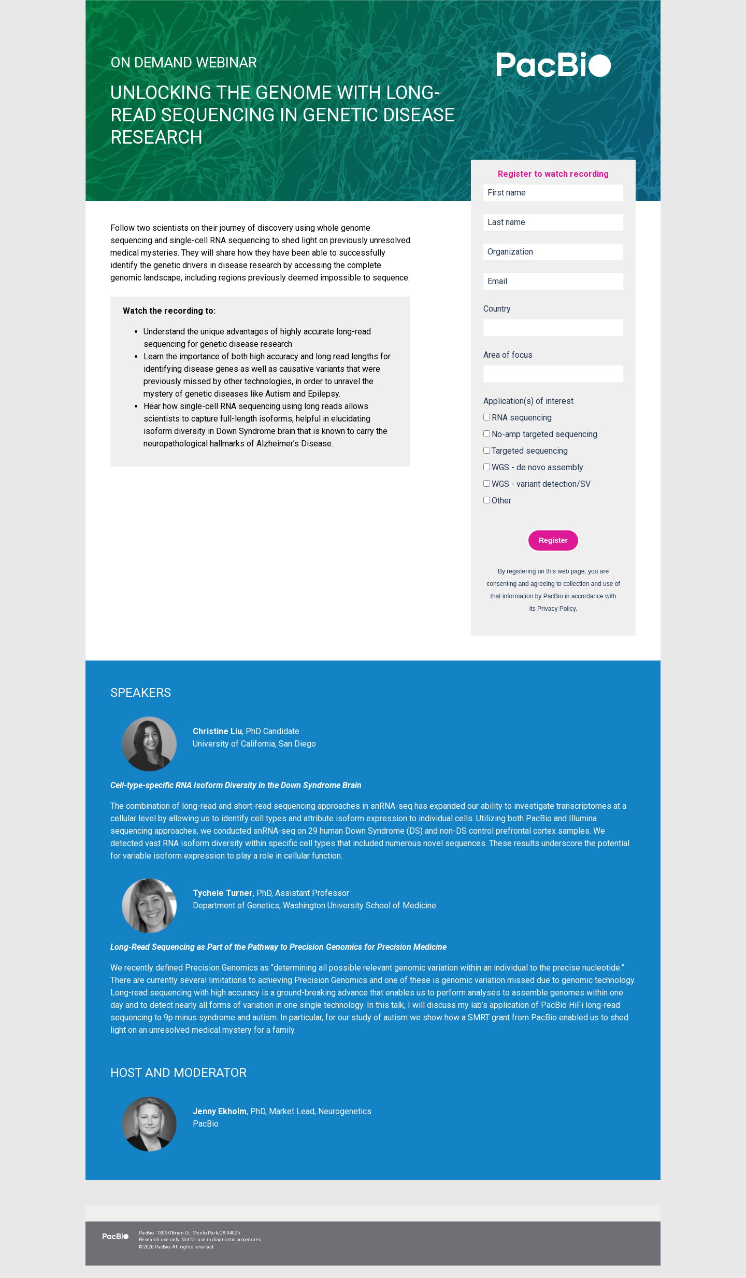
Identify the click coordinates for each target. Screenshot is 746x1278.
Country (497, 309)
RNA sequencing (522, 418)
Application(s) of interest (528, 401)
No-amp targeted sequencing (544, 434)
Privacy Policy (556, 608)
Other (501, 500)
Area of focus (508, 355)
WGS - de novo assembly (537, 467)
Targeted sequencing (530, 451)
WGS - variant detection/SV (541, 484)
